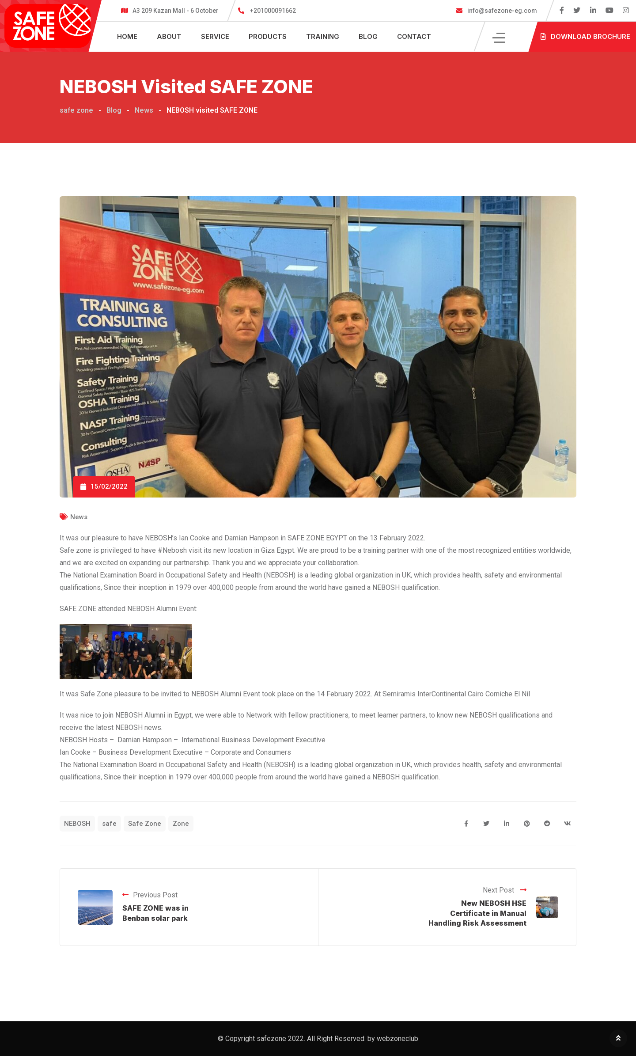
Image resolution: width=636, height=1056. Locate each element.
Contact (414, 36)
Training (322, 36)
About (169, 36)
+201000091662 (273, 10)
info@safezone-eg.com (501, 10)
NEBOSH (77, 824)
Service (215, 36)
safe (109, 824)
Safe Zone (144, 824)
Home (127, 36)
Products (268, 36)
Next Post (504, 890)
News (78, 517)
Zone (181, 824)
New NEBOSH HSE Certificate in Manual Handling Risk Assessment (477, 913)
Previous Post (150, 895)
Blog (368, 36)
